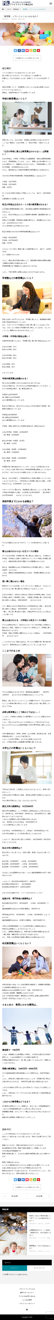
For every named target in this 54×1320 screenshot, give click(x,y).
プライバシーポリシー (27, 1303)
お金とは (40, 1223)
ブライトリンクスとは (27, 1289)
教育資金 (14, 19)
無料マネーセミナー (27, 1292)
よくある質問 (27, 1300)
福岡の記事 (21, 19)
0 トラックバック (39, 1268)
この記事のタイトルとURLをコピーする (27, 58)
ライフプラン (42, 1238)
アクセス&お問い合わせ (27, 1296)
